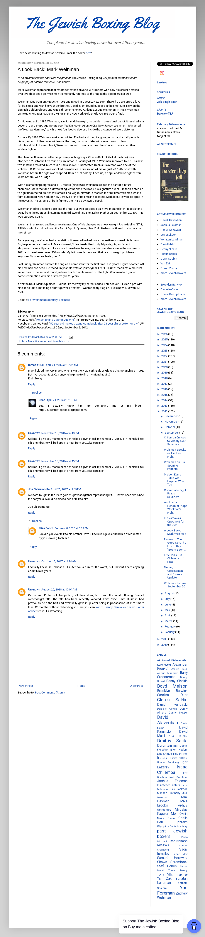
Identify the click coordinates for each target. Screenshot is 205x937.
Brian (42, 400)
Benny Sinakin (177, 681)
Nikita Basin (166, 818)
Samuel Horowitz (172, 858)
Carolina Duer (172, 695)
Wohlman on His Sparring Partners (174, 465)
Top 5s (182, 874)
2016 (164, 389)
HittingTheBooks (179, 758)
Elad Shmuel (165, 753)
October (170, 427)
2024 (164, 345)
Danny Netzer (178, 712)
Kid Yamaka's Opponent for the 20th (174, 521)
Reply (31, 384)
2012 (164, 411)
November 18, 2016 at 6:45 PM (60, 461)
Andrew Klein (179, 669)
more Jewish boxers (173, 273)
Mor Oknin (179, 814)
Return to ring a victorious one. (55, 319)
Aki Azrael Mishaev (169, 660)
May (168, 610)
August (170, 593)
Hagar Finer (180, 753)
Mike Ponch (46, 528)
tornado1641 (36, 365)
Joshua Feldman (171, 225)
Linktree (162, 82)
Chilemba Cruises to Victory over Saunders (175, 441)
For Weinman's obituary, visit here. (49, 299)
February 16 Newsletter (171, 124)
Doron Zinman (169, 268)
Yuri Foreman (172, 890)
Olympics (163, 826)
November (171, 421)
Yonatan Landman (172, 239)
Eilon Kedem (179, 749)
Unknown (34, 433)
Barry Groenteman (172, 675)
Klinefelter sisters (168, 785)
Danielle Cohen (170, 289)
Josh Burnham (178, 777)
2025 (164, 339)
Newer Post (26, 685)
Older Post (136, 685)
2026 (164, 334)
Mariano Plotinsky (168, 793)
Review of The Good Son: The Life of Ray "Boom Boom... (175, 544)
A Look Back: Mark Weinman (175, 532)
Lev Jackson (168, 234)
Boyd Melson (172, 686)
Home (81, 685)
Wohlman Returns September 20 (175, 585)
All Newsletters (166, 144)
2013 (164, 405)
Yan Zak (166, 263)
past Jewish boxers (58, 341)
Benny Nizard (169, 249)
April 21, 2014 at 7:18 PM (61, 400)
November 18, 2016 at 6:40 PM (60, 433)
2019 (164, 372)
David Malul (168, 244)
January (170, 632)
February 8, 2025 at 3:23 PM (71, 528)
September (172, 432)
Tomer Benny (178, 870)
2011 (164, 639)
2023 (164, 350)
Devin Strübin (169, 258)
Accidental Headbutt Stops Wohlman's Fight (175, 507)
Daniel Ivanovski (171, 230)
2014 (164, 400)
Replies (37, 392)
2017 (164, 383)
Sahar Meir (180, 854)
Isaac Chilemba (172, 769)
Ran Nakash (179, 841)
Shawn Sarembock (172, 862)
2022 (164, 356)
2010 (164, 644)
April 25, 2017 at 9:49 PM (66, 489)
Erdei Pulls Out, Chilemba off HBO (174, 558)
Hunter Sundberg (168, 762)
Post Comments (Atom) (50, 692)
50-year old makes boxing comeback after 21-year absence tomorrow (93, 323)
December (171, 416)
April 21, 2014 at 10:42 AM (62, 365)
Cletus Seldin (169, 253)
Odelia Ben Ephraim (173, 294)
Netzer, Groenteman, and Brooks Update (173, 572)
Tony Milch (166, 874)
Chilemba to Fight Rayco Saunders (175, 494)
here (88, 53)
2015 (164, 394)
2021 (164, 361)
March (169, 621)
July (167, 598)
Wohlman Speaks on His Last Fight (175, 453)
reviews (163, 845)
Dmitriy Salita (172, 740)
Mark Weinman (37, 341)
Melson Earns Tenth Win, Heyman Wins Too (174, 479)
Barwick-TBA (165, 113)
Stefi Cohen (167, 866)
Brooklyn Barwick (171, 284)
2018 (164, 378)
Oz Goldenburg (179, 826)
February (170, 626)
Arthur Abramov (167, 673)
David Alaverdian (171, 220)
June (168, 604)
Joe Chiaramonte (38, 489)
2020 (164, 367)
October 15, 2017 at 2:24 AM (58, 561)
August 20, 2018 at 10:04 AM (59, 589)
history (162, 758)
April (168, 615)
